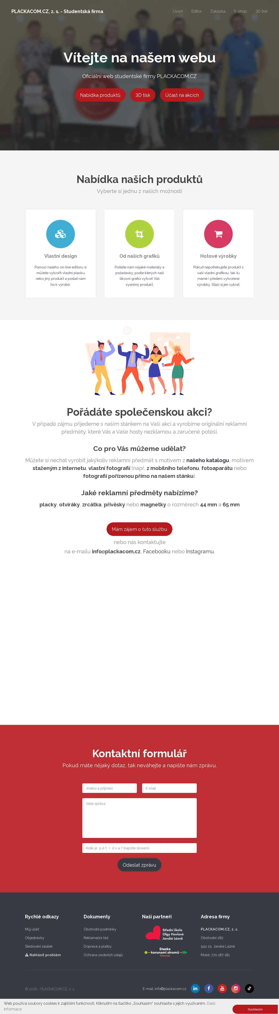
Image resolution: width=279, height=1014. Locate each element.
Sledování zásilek (39, 946)
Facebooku (156, 551)
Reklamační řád (96, 938)
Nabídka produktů (100, 95)
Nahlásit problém (43, 955)
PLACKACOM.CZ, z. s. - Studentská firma (57, 11)
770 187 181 (220, 955)
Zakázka (217, 11)
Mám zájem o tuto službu (139, 529)
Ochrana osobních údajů (103, 955)
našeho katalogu (207, 460)
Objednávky (34, 938)
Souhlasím (255, 1009)
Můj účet (32, 929)
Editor (196, 11)
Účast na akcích (182, 95)
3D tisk (262, 11)
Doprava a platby (98, 946)
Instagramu (200, 551)
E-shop (240, 11)
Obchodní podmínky (100, 929)
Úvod (178, 11)
